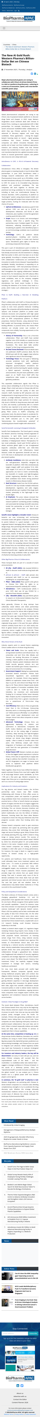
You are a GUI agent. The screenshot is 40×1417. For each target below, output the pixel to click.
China (14, 45)
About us (20, 1393)
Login (15, 10)
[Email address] (15, 1334)
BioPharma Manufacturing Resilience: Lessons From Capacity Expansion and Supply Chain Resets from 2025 (20, 1147)
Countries (6, 45)
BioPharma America (7, 5)
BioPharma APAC (31, 8)
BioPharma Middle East (8, 8)
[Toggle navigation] (4, 28)
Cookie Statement (30, 1414)
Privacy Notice (19, 1414)
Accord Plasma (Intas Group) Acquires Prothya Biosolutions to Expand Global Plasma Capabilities (21, 1209)
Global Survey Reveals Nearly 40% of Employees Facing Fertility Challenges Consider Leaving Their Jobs (20, 1177)
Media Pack (10, 10)
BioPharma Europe (19, 5)
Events (4, 10)
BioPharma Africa (20, 8)
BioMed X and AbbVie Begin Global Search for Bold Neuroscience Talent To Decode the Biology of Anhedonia (21, 1187)
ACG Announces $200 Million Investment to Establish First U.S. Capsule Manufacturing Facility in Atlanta (22, 1219)
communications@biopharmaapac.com (20, 1410)
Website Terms (8, 1414)
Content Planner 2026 (20, 1402)
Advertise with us (20, 1396)
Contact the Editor (20, 1399)
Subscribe (33, 1333)
